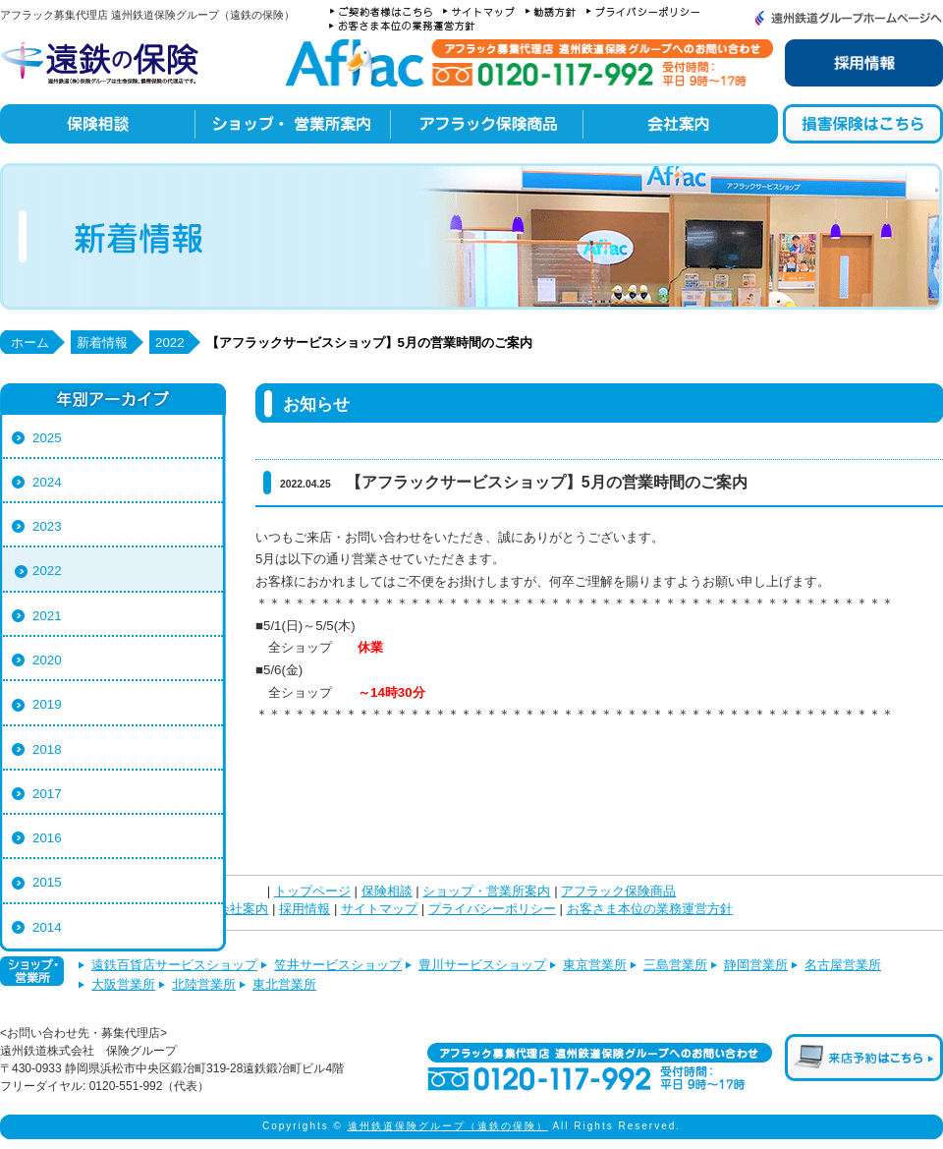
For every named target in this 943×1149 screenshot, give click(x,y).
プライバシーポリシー (492, 909)
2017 (47, 793)
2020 (47, 660)
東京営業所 (595, 964)
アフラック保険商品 (618, 891)
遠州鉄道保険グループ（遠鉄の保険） (448, 1125)
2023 (47, 526)
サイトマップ (379, 909)
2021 (47, 615)
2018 (47, 749)
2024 (47, 482)
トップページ (312, 891)
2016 (47, 838)
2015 (47, 882)
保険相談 (387, 891)
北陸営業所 (204, 984)
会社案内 (242, 909)
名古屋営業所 (842, 964)
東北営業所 (284, 984)
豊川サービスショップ (482, 964)
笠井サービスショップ (338, 964)
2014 (47, 927)
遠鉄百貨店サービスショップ (174, 964)
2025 (47, 438)
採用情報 (304, 909)
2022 (47, 570)
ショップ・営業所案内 (486, 891)
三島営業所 (675, 964)
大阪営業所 (123, 984)
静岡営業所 (756, 964)
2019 (47, 704)
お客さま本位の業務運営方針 (650, 909)
